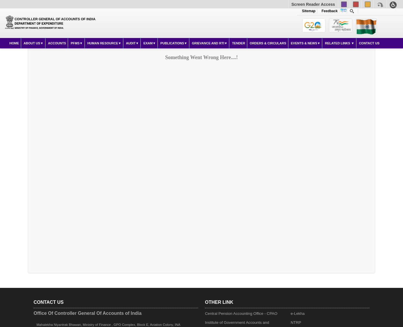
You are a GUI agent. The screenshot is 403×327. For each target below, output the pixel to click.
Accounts (57, 43)
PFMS (75, 43)
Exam (148, 43)
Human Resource (102, 43)
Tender (238, 43)
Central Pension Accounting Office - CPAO (241, 313)
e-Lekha (298, 313)
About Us (32, 43)
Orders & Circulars (268, 43)
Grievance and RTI (208, 43)
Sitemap (309, 11)
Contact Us (369, 43)
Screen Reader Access (313, 4)
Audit (131, 43)
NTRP (296, 322)
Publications (172, 43)
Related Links (338, 43)
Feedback (329, 11)
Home (14, 43)
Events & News (304, 43)
